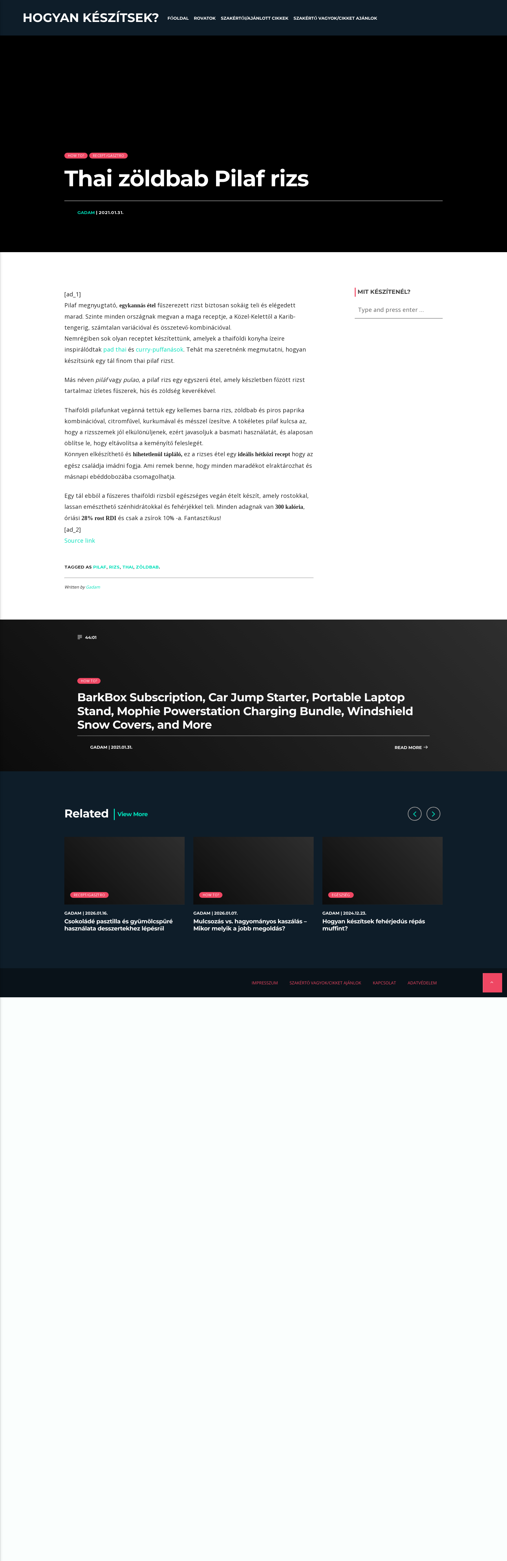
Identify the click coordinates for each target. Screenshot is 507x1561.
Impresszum (265, 983)
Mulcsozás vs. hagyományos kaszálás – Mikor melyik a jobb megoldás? (250, 925)
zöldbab (147, 567)
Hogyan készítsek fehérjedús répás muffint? (373, 925)
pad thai (114, 349)
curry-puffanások (159, 349)
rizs (114, 567)
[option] (124, 888)
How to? (76, 155)
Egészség (341, 894)
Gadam (86, 212)
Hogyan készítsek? (91, 17)
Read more (411, 748)
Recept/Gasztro (108, 155)
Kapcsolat (384, 983)
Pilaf (99, 567)
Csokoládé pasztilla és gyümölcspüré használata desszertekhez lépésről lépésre (118, 928)
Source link (79, 540)
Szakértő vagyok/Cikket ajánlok (335, 18)
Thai (127, 567)
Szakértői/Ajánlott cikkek (254, 18)
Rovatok (205, 18)
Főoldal (178, 18)
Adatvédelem (422, 983)
